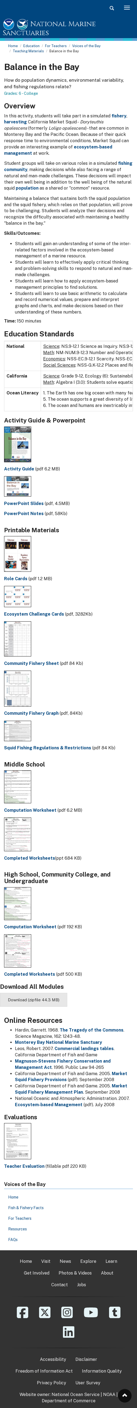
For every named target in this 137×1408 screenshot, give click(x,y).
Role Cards (15, 578)
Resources (17, 1229)
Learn (111, 1261)
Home (13, 46)
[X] (45, 1316)
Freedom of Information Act (44, 1371)
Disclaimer (86, 1359)
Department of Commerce (68, 1400)
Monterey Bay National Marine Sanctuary (58, 1042)
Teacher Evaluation (24, 1166)
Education (31, 46)
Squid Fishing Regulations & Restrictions (47, 747)
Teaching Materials (28, 51)
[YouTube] (91, 1316)
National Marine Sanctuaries (49, 28)
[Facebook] (22, 1316)
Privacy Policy (51, 1382)
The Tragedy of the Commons (91, 1030)
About (107, 1273)
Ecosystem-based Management (48, 1104)
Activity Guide (19, 469)
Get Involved (36, 1273)
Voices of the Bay (86, 46)
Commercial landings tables (84, 1048)
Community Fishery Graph (31, 713)
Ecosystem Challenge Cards (34, 614)
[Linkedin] (69, 1336)
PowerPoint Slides (24, 503)
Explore (88, 1261)
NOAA (109, 1394)
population (27, 188)
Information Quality (102, 1371)
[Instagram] (67, 1316)
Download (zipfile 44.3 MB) (33, 1000)
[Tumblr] (115, 1316)
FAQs (13, 1239)
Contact (59, 1284)
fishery (118, 115)
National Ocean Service (76, 1394)
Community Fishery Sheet (31, 663)
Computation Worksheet (30, 810)
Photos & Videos (75, 1273)
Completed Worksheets (29, 858)
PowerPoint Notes (24, 513)
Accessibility (53, 1359)
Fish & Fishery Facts (26, 1208)
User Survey (87, 1382)
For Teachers (56, 46)
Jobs (81, 1284)
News (65, 1261)
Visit (45, 1261)
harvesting (15, 121)
